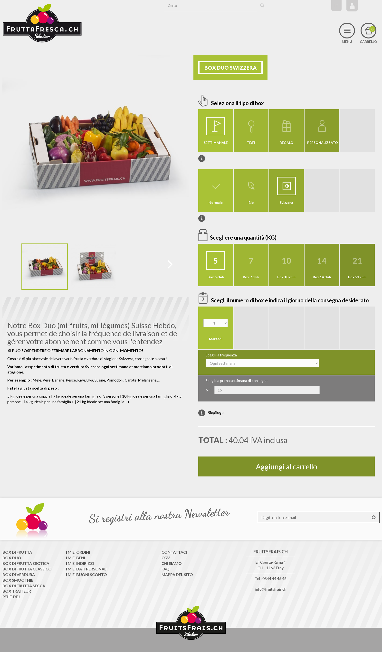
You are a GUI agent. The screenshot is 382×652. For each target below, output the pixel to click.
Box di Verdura (18, 574)
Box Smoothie (17, 580)
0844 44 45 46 (274, 578)
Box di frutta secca (23, 585)
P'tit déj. (11, 596)
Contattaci (174, 552)
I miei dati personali (86, 569)
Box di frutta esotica (25, 563)
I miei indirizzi (80, 563)
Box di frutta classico (27, 569)
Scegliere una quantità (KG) (243, 237)
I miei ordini (78, 552)
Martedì (215, 339)
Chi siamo (172, 563)
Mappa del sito (177, 574)
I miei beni (75, 557)
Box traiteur (16, 591)
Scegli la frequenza (221, 355)
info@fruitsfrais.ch (270, 589)
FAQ (166, 569)
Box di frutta (17, 552)
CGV (166, 557)
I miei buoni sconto (86, 574)
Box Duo (11, 557)
